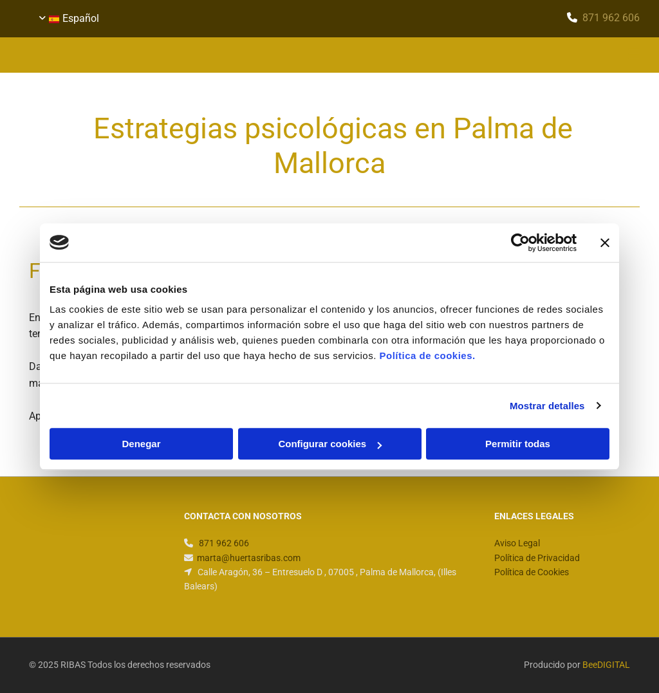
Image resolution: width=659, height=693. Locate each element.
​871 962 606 (611, 18)
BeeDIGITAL (606, 665)
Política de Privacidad (537, 558)
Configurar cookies (330, 443)
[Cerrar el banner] (604, 242)
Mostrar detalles (547, 405)
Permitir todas (517, 443)
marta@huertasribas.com (249, 558)
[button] (438, 55)
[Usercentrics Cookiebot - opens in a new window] (520, 242)
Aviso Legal (517, 543)
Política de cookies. (427, 355)
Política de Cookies (531, 572)
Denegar (141, 443)
